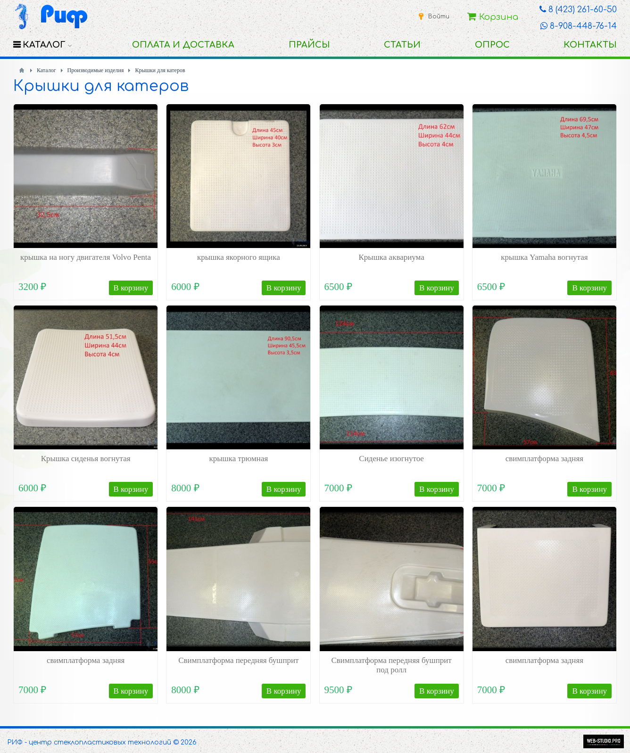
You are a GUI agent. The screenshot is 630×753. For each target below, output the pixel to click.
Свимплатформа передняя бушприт (238, 660)
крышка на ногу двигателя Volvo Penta (85, 257)
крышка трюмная (238, 458)
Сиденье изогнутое (391, 458)
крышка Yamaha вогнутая (544, 257)
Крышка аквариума (391, 257)
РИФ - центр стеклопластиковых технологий (89, 742)
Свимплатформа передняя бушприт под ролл (391, 665)
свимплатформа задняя (544, 458)
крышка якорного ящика (238, 257)
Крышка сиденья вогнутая (86, 458)
